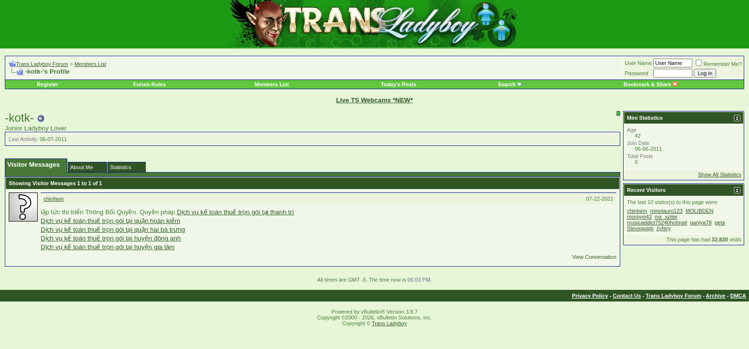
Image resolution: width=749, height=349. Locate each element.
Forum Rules (149, 84)
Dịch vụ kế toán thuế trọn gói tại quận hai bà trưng (113, 229)
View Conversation (594, 257)
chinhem (54, 199)
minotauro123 (666, 211)
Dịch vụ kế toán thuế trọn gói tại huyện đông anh (111, 238)
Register (47, 84)
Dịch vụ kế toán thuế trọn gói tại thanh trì (235, 212)
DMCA (738, 296)
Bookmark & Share (650, 84)
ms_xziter (666, 217)
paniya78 (701, 222)
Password (636, 73)
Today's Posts (398, 84)
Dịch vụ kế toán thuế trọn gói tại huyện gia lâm (108, 247)
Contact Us (627, 296)
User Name (638, 63)
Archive (715, 296)
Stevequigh (640, 228)
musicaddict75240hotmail (657, 222)
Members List (90, 64)
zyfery (664, 228)
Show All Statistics (719, 174)
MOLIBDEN (699, 211)
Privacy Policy (590, 296)
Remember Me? (719, 64)
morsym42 (639, 217)
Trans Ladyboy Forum (42, 64)
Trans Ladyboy (389, 323)
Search (507, 84)
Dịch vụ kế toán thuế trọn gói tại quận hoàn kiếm (110, 220)
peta (720, 222)
